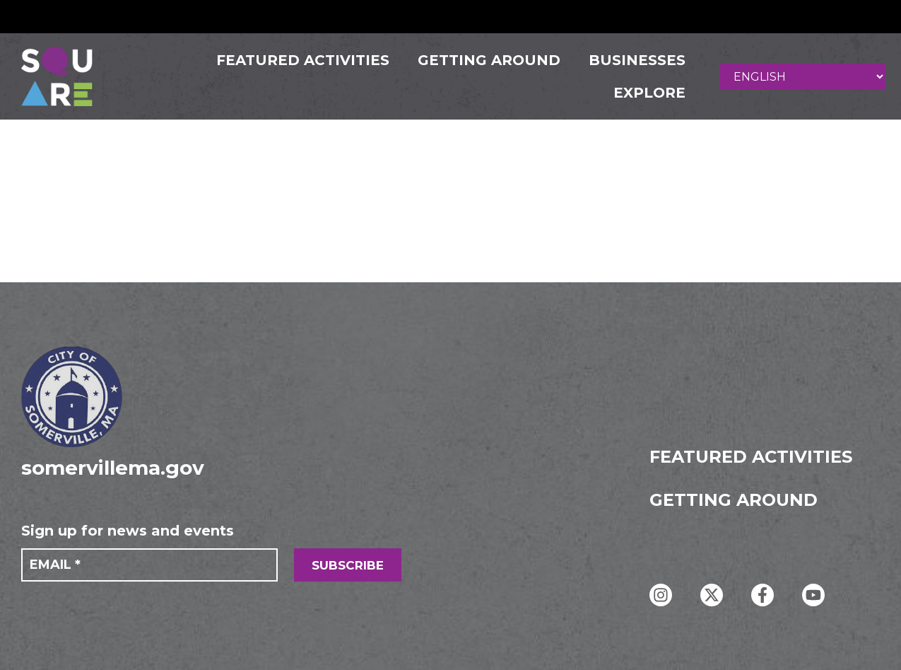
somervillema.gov (112, 468)
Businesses (630, 60)
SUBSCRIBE (348, 565)
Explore (643, 92)
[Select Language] (808, 77)
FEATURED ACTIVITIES (296, 60)
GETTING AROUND (482, 60)
